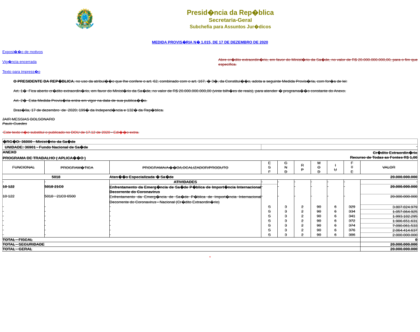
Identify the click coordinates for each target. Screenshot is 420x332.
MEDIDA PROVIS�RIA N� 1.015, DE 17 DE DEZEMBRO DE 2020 (210, 42)
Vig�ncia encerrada (19, 62)
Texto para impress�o (21, 71)
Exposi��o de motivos (22, 52)
